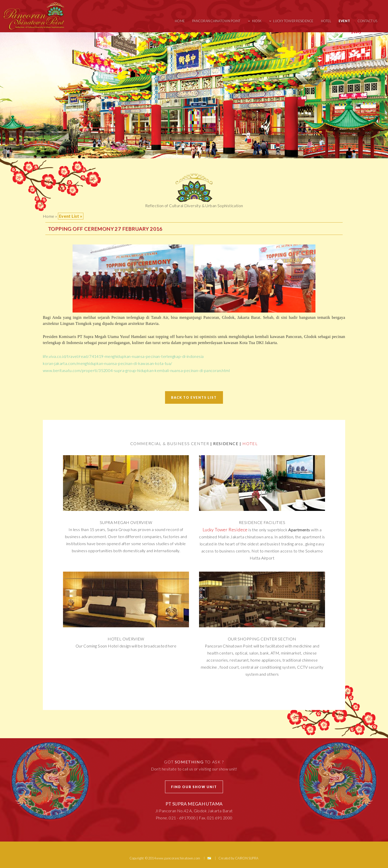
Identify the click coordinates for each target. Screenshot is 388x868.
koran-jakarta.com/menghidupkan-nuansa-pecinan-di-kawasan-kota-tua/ (107, 363)
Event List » (70, 216)
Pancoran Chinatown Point (216, 21)
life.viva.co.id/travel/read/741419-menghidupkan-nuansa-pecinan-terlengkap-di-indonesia (123, 356)
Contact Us (367, 21)
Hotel (326, 21)
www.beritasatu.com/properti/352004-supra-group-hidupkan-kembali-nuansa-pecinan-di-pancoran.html (136, 370)
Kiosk (257, 21)
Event (344, 21)
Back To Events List (194, 397)
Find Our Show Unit (194, 787)
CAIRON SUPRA (246, 858)
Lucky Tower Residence (293, 21)
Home (180, 21)
